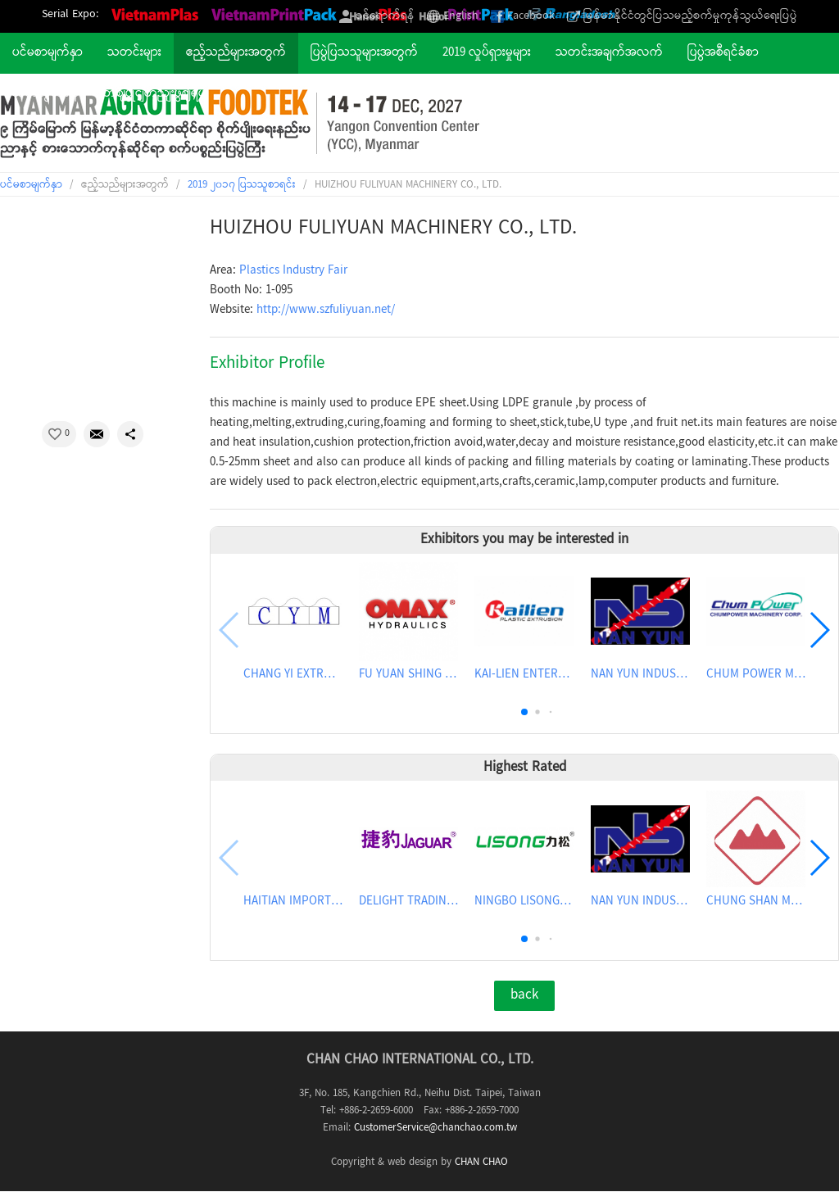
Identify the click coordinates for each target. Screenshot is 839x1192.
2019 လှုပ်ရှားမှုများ (486, 53)
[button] (524, 712)
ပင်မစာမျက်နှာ (47, 53)
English (460, 16)
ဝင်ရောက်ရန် (385, 16)
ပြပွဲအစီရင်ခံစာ (723, 53)
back (524, 995)
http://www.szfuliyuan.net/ (325, 310)
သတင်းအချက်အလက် (609, 53)
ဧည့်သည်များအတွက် (236, 53)
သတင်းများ (134, 53)
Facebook (531, 16)
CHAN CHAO (481, 1162)
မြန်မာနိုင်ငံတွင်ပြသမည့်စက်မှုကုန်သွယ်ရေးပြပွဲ (690, 16)
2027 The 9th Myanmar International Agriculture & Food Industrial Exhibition (239, 123)
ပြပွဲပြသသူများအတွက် (364, 53)
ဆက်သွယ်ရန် (45, 94)
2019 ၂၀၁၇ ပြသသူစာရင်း (242, 185)
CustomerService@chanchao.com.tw (435, 1128)
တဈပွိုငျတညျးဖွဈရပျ (155, 94)
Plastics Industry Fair (293, 271)
